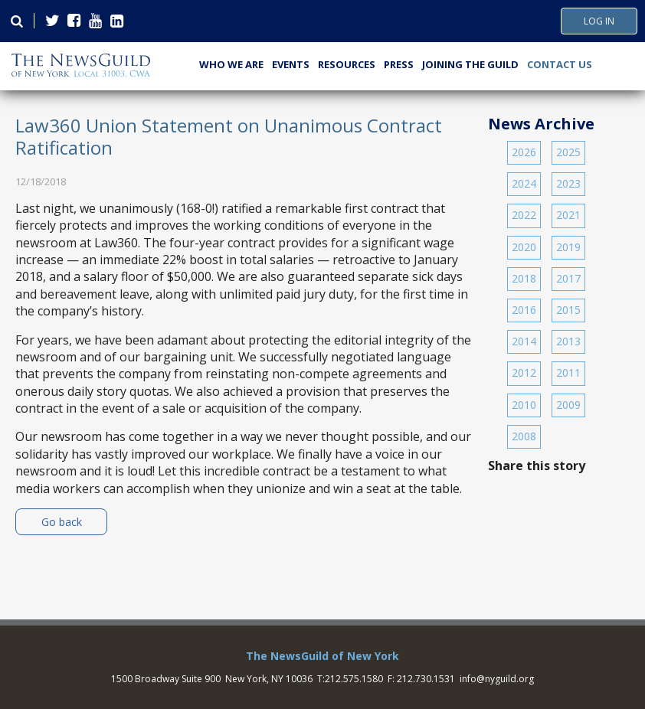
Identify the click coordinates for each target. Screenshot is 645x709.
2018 (524, 278)
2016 (524, 309)
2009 (568, 404)
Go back (61, 522)
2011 (568, 372)
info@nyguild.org (497, 678)
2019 (568, 247)
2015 (568, 309)
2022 (524, 214)
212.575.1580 (354, 678)
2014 (524, 341)
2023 (568, 183)
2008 (524, 436)
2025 (568, 152)
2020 (524, 247)
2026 (524, 152)
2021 (568, 214)
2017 (568, 278)
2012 (524, 372)
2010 (524, 404)
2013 (568, 341)
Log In (599, 21)
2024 (524, 183)
